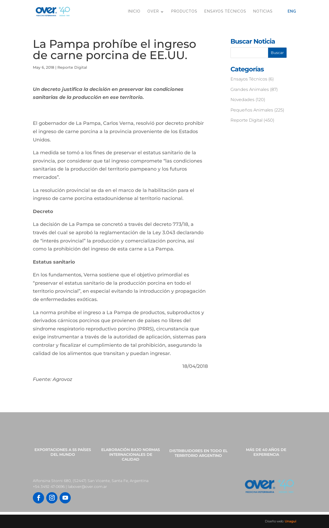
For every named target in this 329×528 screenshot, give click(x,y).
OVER (153, 11)
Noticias (263, 11)
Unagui (290, 521)
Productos (184, 11)
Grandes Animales (249, 89)
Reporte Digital (72, 67)
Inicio (134, 11)
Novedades (242, 99)
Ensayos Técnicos (225, 11)
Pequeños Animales (251, 110)
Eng (292, 11)
